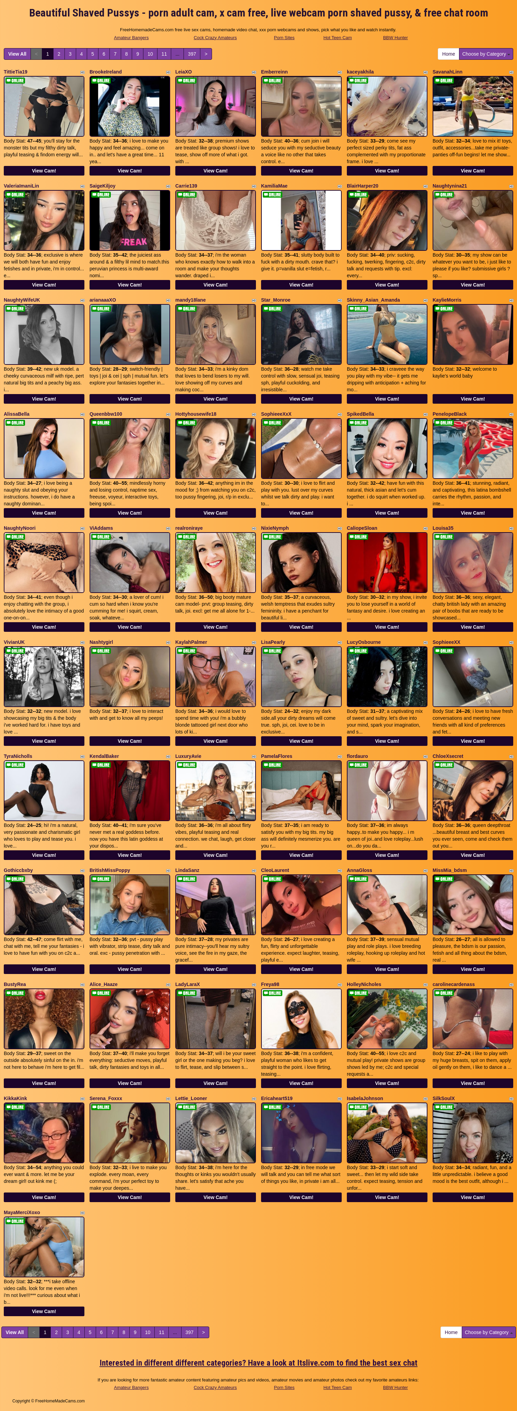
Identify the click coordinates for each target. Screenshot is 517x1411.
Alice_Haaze (104, 984)
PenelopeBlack (450, 414)
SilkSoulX (444, 1098)
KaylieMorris (447, 300)
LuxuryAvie (188, 756)
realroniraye (189, 528)
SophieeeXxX (276, 414)
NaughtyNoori (20, 528)
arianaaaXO (103, 300)
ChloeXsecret (448, 756)
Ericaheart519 (277, 1098)
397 (192, 54)
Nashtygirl (101, 642)
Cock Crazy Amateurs (215, 37)
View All (17, 54)
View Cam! (44, 170)
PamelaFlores (276, 756)
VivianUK (14, 642)
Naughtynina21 (450, 186)
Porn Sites (284, 37)
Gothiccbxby (18, 870)
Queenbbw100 (106, 414)
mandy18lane (190, 300)
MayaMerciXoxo (22, 1212)
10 (150, 54)
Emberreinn (274, 72)
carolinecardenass (454, 984)
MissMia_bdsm (450, 870)
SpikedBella (360, 414)
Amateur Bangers (131, 37)
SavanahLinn (447, 72)
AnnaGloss (359, 870)
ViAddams (101, 528)
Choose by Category (486, 54)
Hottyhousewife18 (195, 414)
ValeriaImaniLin (21, 186)
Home (448, 54)
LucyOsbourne (364, 642)
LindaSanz (187, 870)
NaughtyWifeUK (22, 300)
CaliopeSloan (362, 528)
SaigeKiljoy (102, 186)
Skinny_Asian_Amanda (373, 300)
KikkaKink (15, 1098)
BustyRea (15, 984)
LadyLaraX (187, 984)
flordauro (357, 756)
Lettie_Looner (191, 1098)
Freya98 (270, 984)
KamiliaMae (274, 186)
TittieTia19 (15, 72)
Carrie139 (186, 186)
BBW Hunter (395, 37)
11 (164, 54)
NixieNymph (275, 528)
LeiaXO (183, 72)
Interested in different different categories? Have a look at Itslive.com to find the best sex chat (258, 1363)
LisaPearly (273, 642)
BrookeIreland (106, 72)
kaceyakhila (360, 72)
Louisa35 (443, 528)
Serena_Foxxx (106, 1098)
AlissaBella (17, 414)
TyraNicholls (18, 756)
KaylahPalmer (191, 642)
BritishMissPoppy (110, 870)
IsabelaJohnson (365, 1098)
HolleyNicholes (364, 984)
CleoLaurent (275, 870)
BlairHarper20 (362, 186)
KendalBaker (104, 756)
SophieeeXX (446, 642)
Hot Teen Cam (338, 37)
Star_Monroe (276, 300)
